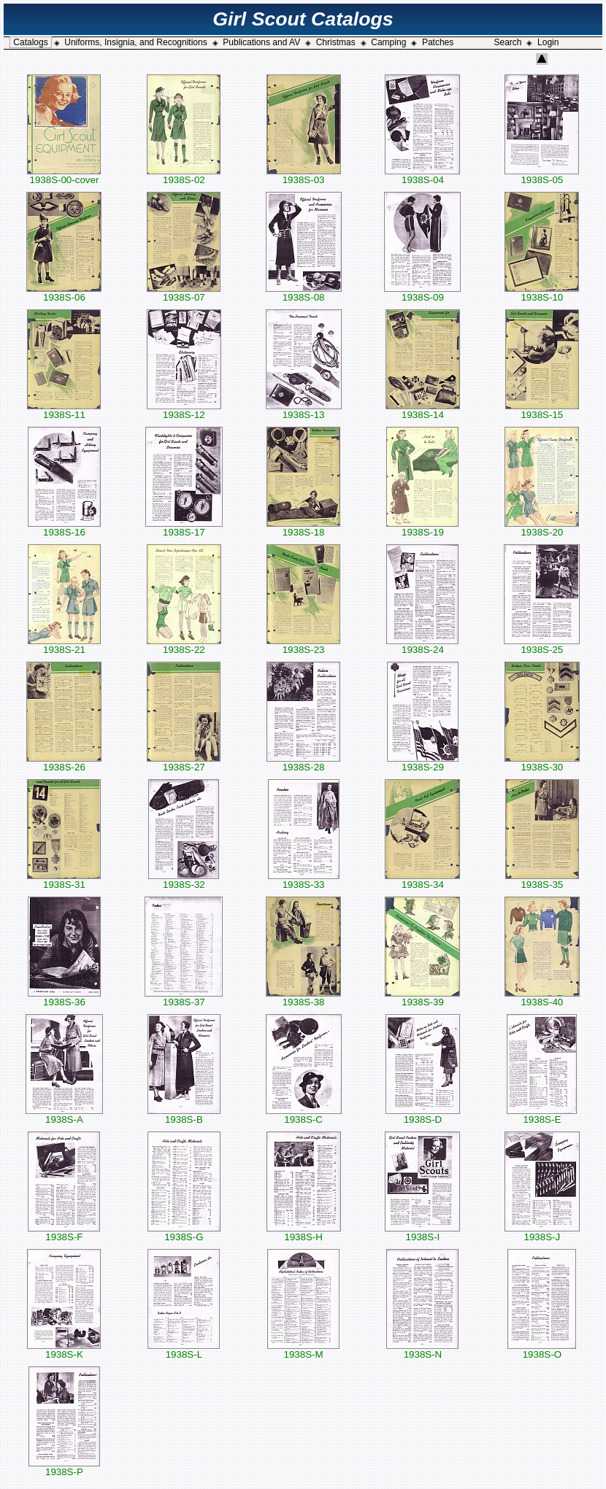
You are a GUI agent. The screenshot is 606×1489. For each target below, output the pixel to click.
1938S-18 (303, 528)
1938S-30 (542, 763)
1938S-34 (422, 880)
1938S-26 (63, 763)
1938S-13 (304, 410)
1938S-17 (184, 528)
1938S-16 (64, 528)
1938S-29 (423, 763)
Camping (388, 42)
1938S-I (422, 1232)
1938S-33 (304, 880)
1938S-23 (303, 645)
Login (548, 42)
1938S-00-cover (64, 175)
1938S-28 (303, 763)
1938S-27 (183, 763)
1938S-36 (64, 998)
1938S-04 (422, 175)
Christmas (336, 42)
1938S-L (183, 1350)
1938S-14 (423, 410)
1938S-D (423, 1115)
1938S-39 (422, 998)
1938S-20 (542, 528)
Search (507, 42)
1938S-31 (64, 880)
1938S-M (303, 1350)
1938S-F (64, 1232)
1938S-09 (422, 293)
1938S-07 (183, 293)
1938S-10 (542, 293)
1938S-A (64, 1115)
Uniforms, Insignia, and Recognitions (135, 42)
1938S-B (183, 1115)
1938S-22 (184, 645)
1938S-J (542, 1232)
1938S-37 (184, 998)
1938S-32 (183, 880)
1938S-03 (303, 175)
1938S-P (64, 1467)
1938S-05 (542, 175)
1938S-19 (422, 528)
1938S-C (304, 1115)
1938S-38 (303, 998)
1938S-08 (304, 293)
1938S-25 (542, 645)
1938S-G (183, 1232)
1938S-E (542, 1115)
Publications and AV (261, 42)
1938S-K (64, 1350)
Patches (437, 42)
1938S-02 (183, 175)
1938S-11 (64, 410)
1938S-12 (184, 410)
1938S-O (541, 1350)
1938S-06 (63, 293)
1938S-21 (64, 645)
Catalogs (30, 42)
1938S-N (422, 1350)
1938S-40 (542, 998)
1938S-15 (542, 410)
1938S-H (303, 1232)
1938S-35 (542, 880)
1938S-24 (422, 645)
